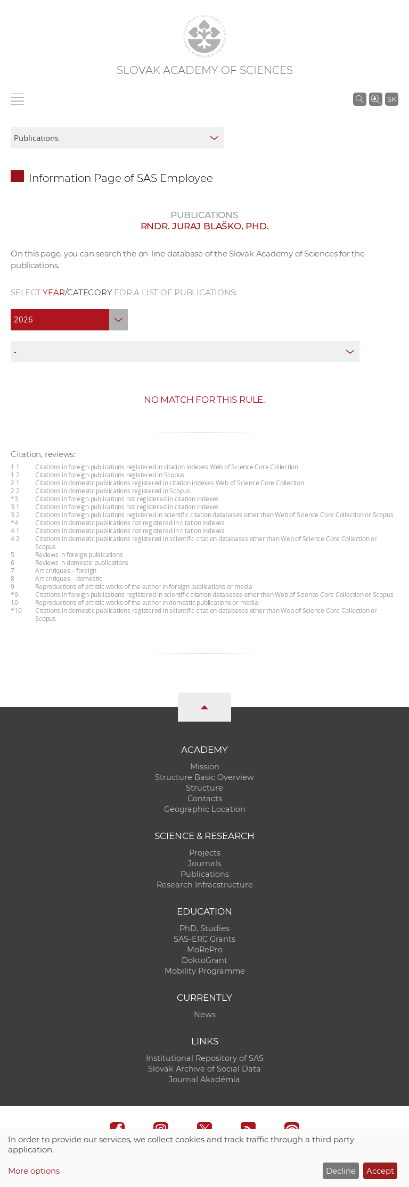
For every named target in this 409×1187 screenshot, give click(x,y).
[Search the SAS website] (359, 99)
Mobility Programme (205, 971)
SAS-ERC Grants (204, 939)
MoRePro (205, 949)
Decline (341, 1171)
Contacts (204, 798)
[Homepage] (204, 36)
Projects (204, 853)
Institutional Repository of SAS (205, 1058)
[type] (185, 351)
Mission (204, 766)
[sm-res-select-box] (117, 137)
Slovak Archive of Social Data (204, 1069)
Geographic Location (205, 809)
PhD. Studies (204, 928)
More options (34, 1171)
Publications (205, 874)
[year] (69, 319)
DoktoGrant (204, 960)
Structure (204, 788)
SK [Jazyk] (391, 99)
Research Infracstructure (205, 885)
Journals (204, 863)
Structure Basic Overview (204, 777)
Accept (380, 1171)
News (205, 1014)
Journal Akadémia (204, 1079)
